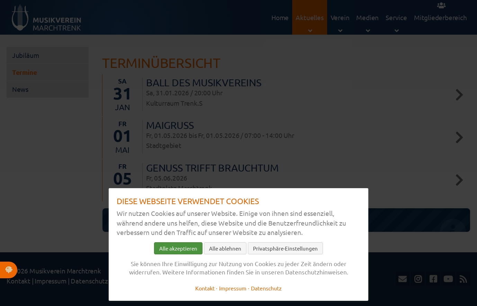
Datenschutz (266, 288)
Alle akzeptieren (178, 248)
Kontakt (205, 288)
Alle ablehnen (225, 248)
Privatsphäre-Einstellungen (285, 248)
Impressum (232, 288)
